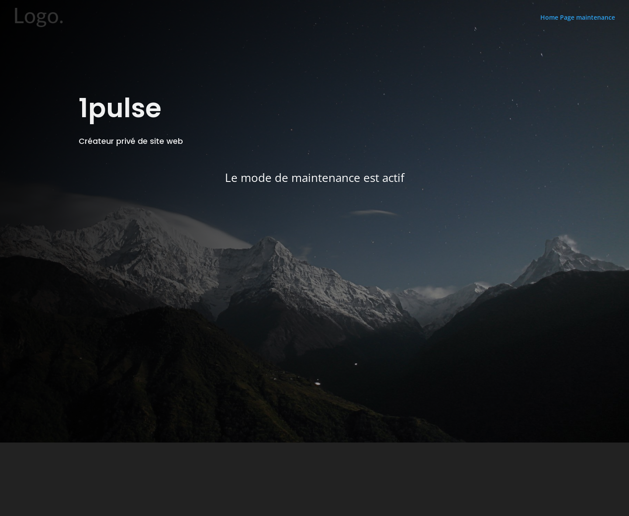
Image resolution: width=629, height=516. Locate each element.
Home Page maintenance (577, 17)
